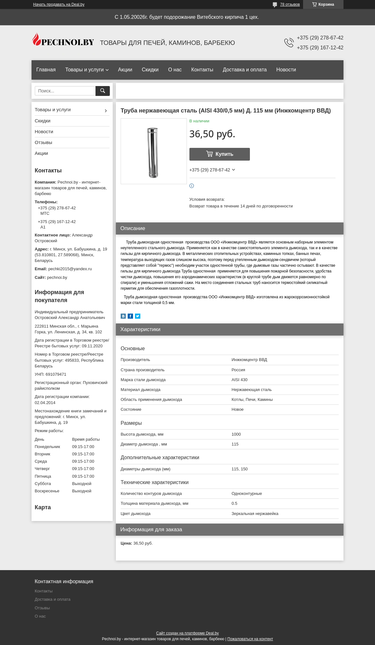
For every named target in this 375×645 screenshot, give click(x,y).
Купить (224, 154)
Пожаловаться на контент (250, 639)
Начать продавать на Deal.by (58, 4)
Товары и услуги (84, 69)
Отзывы (43, 142)
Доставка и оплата (245, 69)
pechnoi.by (57, 277)
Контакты (202, 69)
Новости (286, 69)
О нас (175, 69)
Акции (125, 69)
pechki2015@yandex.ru (70, 268)
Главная (46, 69)
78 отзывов (290, 4)
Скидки (150, 69)
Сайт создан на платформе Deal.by (187, 633)
